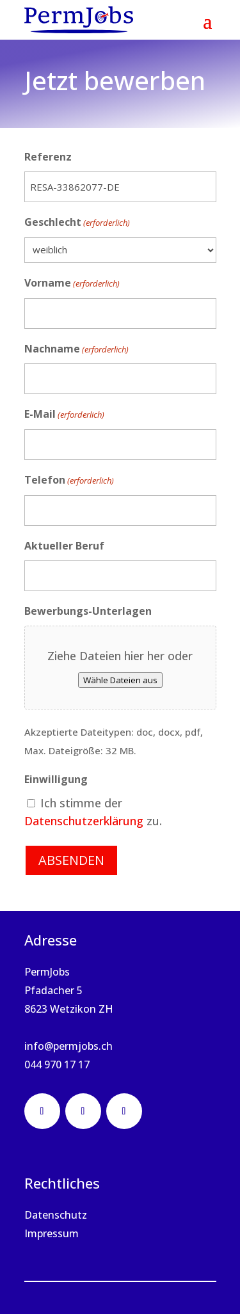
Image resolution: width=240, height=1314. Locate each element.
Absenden (71, 860)
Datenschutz (55, 1215)
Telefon (69, 480)
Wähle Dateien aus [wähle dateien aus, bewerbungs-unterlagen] (120, 680)
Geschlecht (77, 223)
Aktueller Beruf (64, 546)
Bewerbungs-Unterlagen (88, 611)
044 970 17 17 (57, 1064)
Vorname (72, 283)
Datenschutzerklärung (83, 820)
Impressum (51, 1233)
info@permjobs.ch (68, 1046)
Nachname (76, 349)
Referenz (48, 157)
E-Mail (64, 415)
